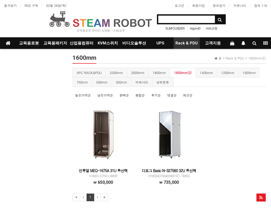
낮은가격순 (105, 95)
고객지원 (213, 43)
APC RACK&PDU (89, 72)
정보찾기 (219, 5)
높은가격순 (83, 95)
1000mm (249, 72)
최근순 (188, 95)
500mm (102, 82)
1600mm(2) (183, 72)
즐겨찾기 (10, 5)
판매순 (124, 95)
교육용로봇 (29, 43)
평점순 (140, 95)
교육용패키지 (55, 43)
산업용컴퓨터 (81, 43)
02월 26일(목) (56, 5)
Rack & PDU (186, 43)
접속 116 (260, 5)
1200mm (227, 72)
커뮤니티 (239, 5)
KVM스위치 (108, 43)
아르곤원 (211, 28)
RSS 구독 (31, 5)
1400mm (206, 72)
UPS (160, 43)
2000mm (137, 72)
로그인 (179, 5)
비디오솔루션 (134, 43)
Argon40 (195, 28)
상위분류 (162, 82)
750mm (82, 82)
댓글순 (172, 95)
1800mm (159, 72)
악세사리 (142, 82)
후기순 (156, 95)
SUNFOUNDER (174, 28)
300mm (121, 82)
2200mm (116, 72)
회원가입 (198, 5)
